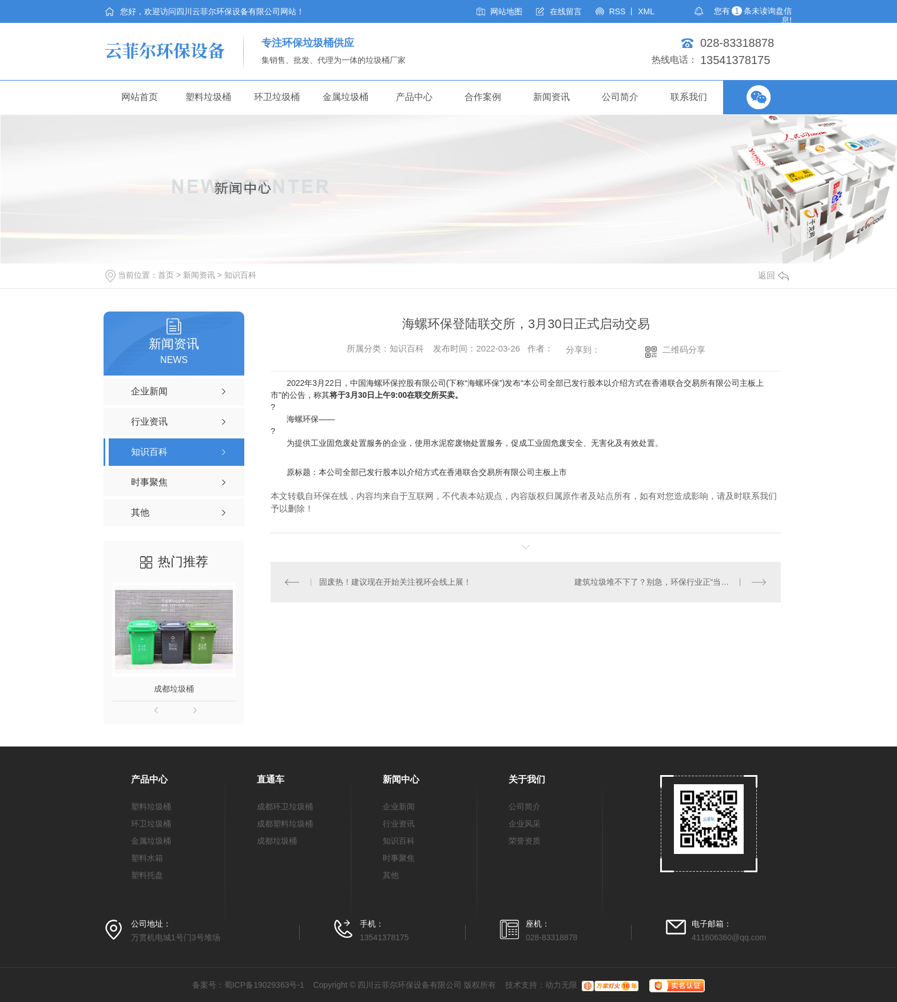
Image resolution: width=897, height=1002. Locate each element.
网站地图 (506, 11)
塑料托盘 (147, 875)
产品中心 (414, 97)
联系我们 (688, 97)
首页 (166, 275)
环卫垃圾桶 (277, 97)
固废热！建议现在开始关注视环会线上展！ (395, 581)
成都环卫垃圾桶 (285, 806)
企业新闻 (399, 806)
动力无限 (561, 984)
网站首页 (139, 97)
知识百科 (240, 275)
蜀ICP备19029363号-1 (264, 984)
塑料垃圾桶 (208, 97)
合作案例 (483, 97)
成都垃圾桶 (174, 688)
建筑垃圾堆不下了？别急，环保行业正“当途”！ (657, 581)
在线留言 (566, 11)
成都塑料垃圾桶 (285, 823)
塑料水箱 (147, 858)
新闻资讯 (551, 97)
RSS (617, 11)
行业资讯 (399, 823)
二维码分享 (683, 349)
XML (646, 11)
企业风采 (525, 823)
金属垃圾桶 (345, 97)
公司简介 (620, 97)
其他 (391, 875)
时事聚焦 (399, 858)
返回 (773, 275)
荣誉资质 (525, 840)
